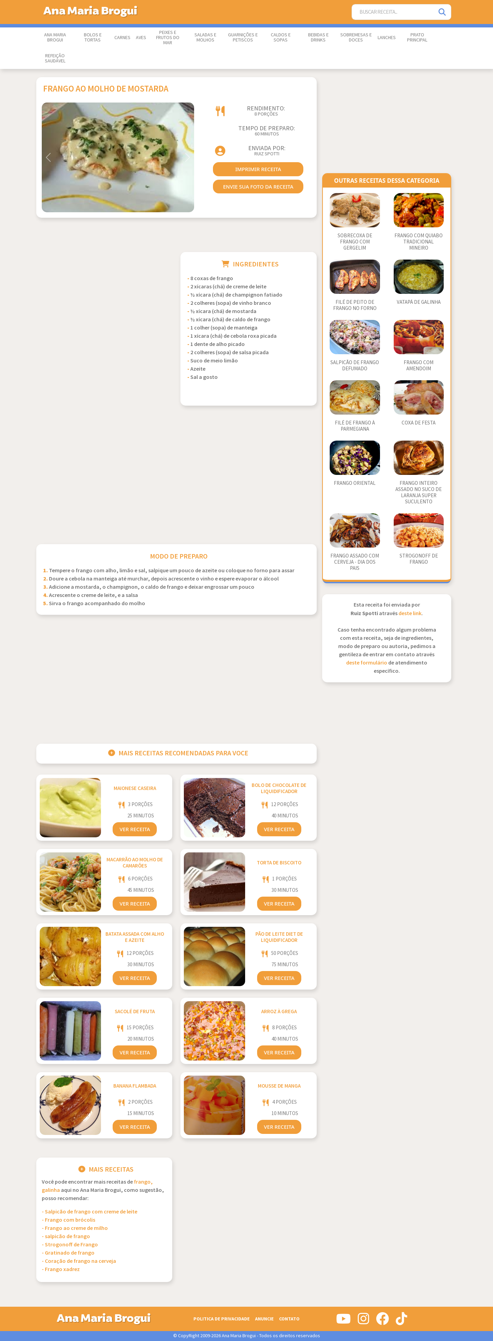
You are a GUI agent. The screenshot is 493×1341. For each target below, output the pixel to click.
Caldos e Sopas (281, 37)
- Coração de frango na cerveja (79, 1261)
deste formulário (366, 663)
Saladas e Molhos (205, 37)
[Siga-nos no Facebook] (382, 1321)
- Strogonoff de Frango (70, 1244)
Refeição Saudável (55, 58)
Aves (141, 38)
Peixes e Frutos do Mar (167, 37)
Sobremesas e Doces (356, 37)
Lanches (387, 38)
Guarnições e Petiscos (243, 37)
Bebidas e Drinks (318, 37)
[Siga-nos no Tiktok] (401, 1321)
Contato (289, 1319)
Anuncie (264, 1319)
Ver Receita (134, 829)
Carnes (122, 38)
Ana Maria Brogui (55, 37)
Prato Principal (417, 37)
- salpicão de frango (66, 1236)
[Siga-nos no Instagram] (363, 1321)
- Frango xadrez (61, 1269)
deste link (410, 613)
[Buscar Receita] (393, 12)
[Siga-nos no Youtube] (343, 1321)
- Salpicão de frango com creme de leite (89, 1212)
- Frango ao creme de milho (75, 1228)
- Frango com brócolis (68, 1220)
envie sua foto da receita (258, 186)
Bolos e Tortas (93, 37)
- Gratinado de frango (68, 1253)
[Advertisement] (104, 300)
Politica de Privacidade (221, 1319)
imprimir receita (258, 169)
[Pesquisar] (442, 12)
